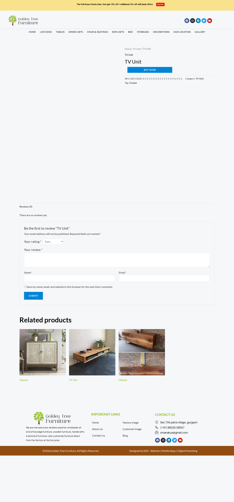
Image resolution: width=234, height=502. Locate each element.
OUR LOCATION (178, 31)
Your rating (32, 242)
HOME (37, 31)
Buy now (150, 69)
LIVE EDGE (50, 31)
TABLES (63, 31)
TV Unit (137, 48)
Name (28, 273)
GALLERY (195, 31)
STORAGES (141, 31)
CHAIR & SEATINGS (98, 31)
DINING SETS (78, 31)
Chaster (133, 82)
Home (128, 48)
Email (122, 273)
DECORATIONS (158, 31)
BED (129, 31)
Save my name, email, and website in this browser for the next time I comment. (70, 287)
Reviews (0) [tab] (26, 206)
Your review (33, 250)
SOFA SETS (118, 31)
